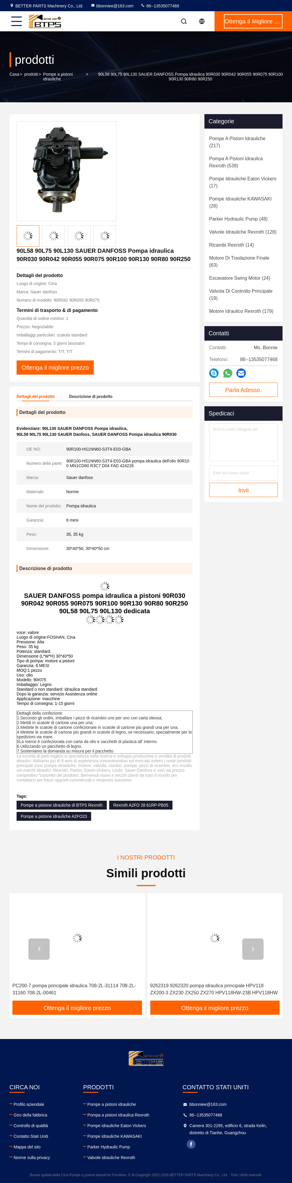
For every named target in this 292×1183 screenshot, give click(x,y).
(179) (241, 311)
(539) (236, 162)
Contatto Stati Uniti (31, 1136)
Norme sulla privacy (32, 1157)
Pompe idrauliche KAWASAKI (114, 1136)
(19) (240, 295)
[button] (39, 949)
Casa (14, 74)
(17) (242, 182)
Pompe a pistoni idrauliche (58, 76)
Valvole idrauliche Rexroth (111, 1157)
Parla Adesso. (243, 390)
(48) (238, 218)
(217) (237, 142)
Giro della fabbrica (30, 1115)
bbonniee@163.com (112, 6)
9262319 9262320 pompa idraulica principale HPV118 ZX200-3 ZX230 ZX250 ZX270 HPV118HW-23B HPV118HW (214, 989)
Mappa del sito (27, 1147)
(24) (239, 278)
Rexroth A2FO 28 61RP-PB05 (140, 805)
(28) (240, 202)
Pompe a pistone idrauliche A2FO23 (54, 816)
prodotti (31, 74)
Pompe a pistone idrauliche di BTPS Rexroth (62, 805)
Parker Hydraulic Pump (108, 1147)
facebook (191, 1144)
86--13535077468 (160, 6)
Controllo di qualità (31, 1125)
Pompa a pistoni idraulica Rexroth (118, 1115)
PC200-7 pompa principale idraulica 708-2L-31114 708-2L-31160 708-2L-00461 (74, 989)
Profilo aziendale (29, 1104)
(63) (239, 261)
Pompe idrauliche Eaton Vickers (116, 1125)
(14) (231, 244)
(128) (242, 231)
